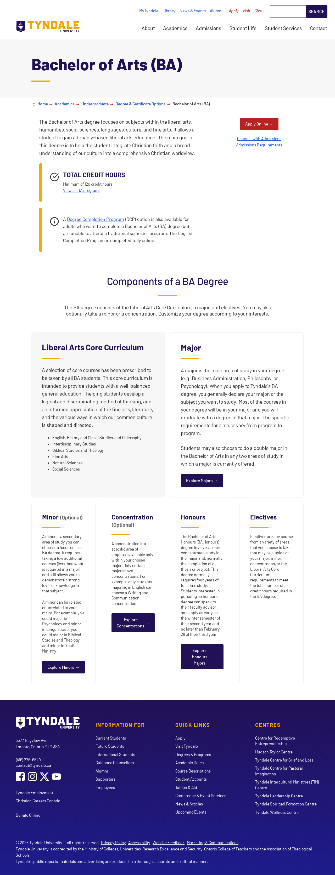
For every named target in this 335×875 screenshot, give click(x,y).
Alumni (216, 10)
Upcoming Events (190, 811)
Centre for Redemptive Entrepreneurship (275, 740)
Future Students (110, 746)
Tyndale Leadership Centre (279, 795)
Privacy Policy (113, 842)
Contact (318, 28)
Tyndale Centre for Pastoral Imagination (279, 770)
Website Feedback (169, 842)
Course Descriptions (193, 770)
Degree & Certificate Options (140, 103)
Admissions (208, 28)
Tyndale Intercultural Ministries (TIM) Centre (287, 784)
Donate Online (28, 815)
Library (169, 10)
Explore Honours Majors (200, 656)
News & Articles (189, 803)
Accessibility (139, 842)
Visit (246, 10)
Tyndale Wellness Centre (277, 812)
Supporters (105, 778)
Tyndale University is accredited (44, 848)
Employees (105, 787)
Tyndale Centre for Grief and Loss (284, 759)
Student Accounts (191, 778)
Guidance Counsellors (115, 762)
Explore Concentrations (130, 622)
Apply (233, 10)
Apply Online (256, 123)
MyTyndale (148, 10)
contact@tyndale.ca (33, 765)
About (148, 28)
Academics (175, 28)
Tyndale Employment (34, 792)
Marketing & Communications (212, 842)
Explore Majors (199, 480)
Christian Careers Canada (38, 800)
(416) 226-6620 (28, 759)
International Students (115, 754)
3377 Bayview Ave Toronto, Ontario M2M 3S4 (38, 743)
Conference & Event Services (200, 795)
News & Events (193, 10)
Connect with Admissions (259, 138)
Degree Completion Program (95, 219)
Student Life (243, 28)
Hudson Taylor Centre (274, 751)
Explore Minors (60, 667)
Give (258, 10)
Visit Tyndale (186, 746)
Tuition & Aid (186, 787)
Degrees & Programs (193, 754)
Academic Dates (189, 762)
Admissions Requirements (259, 144)
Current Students (111, 737)
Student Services (283, 28)
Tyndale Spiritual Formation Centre (286, 803)
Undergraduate (95, 103)
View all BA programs (81, 190)
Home (42, 103)
